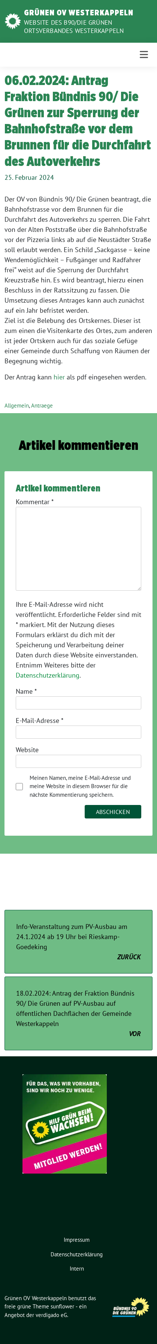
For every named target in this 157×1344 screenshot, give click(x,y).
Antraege (42, 405)
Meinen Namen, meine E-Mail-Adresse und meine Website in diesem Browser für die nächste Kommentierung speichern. (80, 786)
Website (27, 749)
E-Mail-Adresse (39, 720)
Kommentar (35, 501)
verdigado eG (51, 1315)
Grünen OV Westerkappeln (78, 12)
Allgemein (16, 405)
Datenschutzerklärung (47, 675)
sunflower (62, 1306)
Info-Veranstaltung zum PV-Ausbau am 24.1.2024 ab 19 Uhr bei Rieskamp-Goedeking (78, 942)
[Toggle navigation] (144, 54)
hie (58, 377)
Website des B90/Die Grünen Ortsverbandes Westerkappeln (74, 26)
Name (26, 691)
